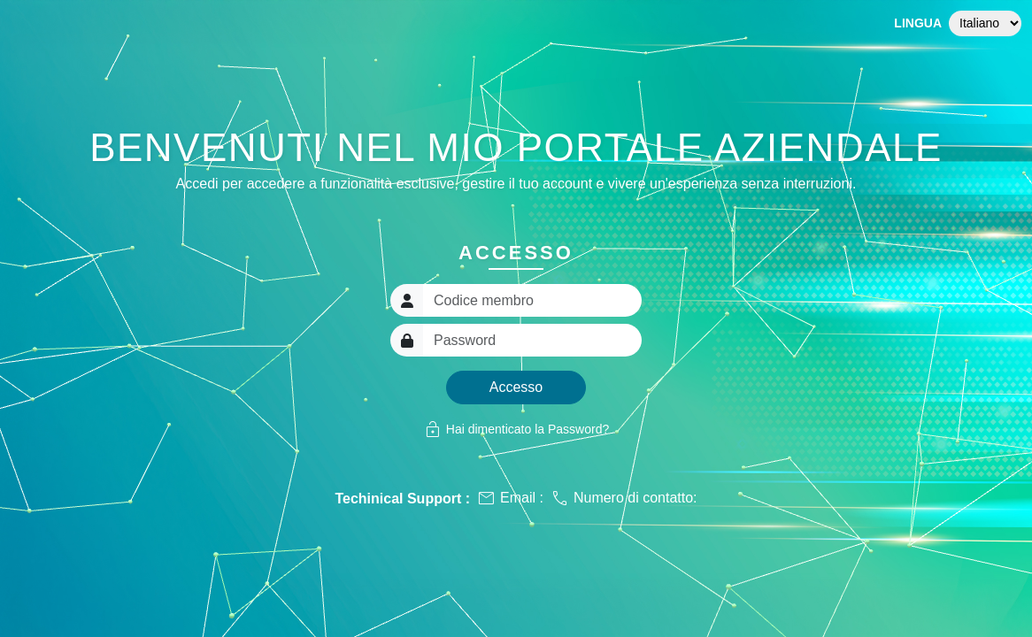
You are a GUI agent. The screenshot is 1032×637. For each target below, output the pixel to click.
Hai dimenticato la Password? (516, 429)
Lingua (918, 23)
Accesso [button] (516, 387)
